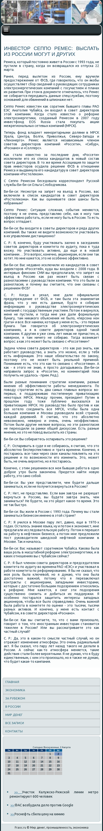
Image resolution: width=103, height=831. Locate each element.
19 (25, 765)
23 (58, 765)
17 (9, 765)
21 (42, 765)
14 (42, 761)
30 (58, 769)
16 (58, 761)
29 (50, 769)
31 (9, 773)
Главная (12, 682)
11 (17, 761)
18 (17, 765)
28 (42, 769)
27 (33, 769)
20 (33, 765)
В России (13, 706)
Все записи (14, 723)
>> (18, 792)
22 (50, 765)
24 (9, 769)
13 (33, 761)
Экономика (15, 690)
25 (17, 769)
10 (9, 761)
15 (50, 761)
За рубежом (15, 698)
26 (25, 769)
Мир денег (13, 714)
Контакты (14, 731)
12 (25, 761)
